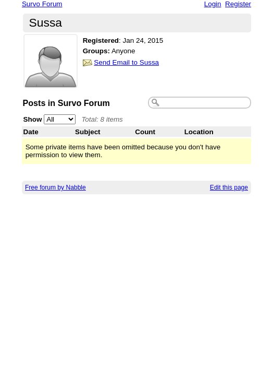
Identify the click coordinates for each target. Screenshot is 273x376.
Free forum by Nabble (55, 187)
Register (238, 4)
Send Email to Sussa (126, 62)
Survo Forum (42, 4)
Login (212, 4)
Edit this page (229, 187)
